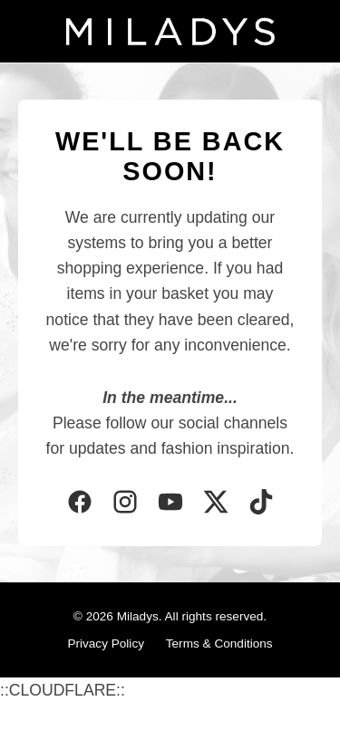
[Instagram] (125, 503)
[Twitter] (215, 503)
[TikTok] (261, 503)
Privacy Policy (105, 643)
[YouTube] (170, 503)
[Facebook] (79, 503)
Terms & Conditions (219, 643)
